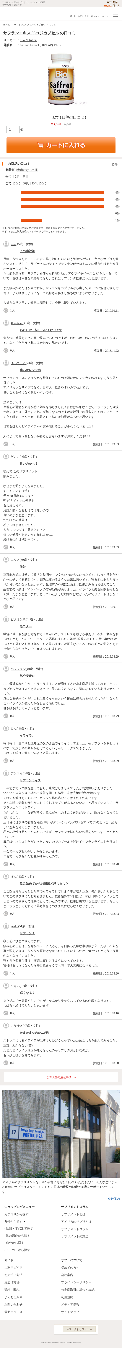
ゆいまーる (18, 363)
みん (14, 728)
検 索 (73, 16)
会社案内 (114, 1199)
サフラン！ (27, 933)
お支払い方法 (13, 1275)
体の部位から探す (18, 1235)
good (6, 310)
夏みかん (17, 323)
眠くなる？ (27, 993)
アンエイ (17, 773)
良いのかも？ (29, 463)
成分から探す (15, 1242)
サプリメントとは (73, 1214)
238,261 (108, 5)
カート (105, 16)
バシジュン (18, 669)
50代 (43, 183)
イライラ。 (27, 735)
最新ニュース (13, 1312)
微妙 (23, 566)
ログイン (95, 16)
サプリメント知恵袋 (74, 1236)
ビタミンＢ (18, 619)
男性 (26, 176)
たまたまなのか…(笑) (34, 1032)
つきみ (15, 986)
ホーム (6, 24)
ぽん (14, 876)
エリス (15, 559)
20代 (17, 183)
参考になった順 (27, 170)
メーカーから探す (18, 1250)
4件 (117, 192)
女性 (17, 176)
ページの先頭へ (115, 1341)
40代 (34, 183)
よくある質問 (13, 1297)
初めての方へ (70, 1267)
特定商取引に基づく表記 (77, 1289)
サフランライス (30, 780)
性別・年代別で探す (19, 1228)
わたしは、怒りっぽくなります (41, 330)
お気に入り (83, 16)
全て (8, 176)
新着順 (10, 170)
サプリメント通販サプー (13, 14)
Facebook (26, 1329)
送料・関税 (12, 1289)
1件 (117, 220)
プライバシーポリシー (76, 1282)
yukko (14, 926)
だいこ (15, 456)
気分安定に (27, 676)
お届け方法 (12, 1282)
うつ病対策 (27, 251)
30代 (26, 183)
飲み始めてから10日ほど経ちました (44, 883)
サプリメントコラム (74, 1229)
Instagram (36, 1329)
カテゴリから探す (16, 1214)
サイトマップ (70, 1312)
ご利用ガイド (13, 1267)
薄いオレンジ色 (30, 370)
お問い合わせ (13, 1304)
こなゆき (17, 1025)
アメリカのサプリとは (76, 1221)
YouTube (45, 1329)
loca (13, 244)
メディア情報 (70, 1304)
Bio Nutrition (28, 40)
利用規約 (67, 1297)
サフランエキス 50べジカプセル (29, 24)
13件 (115, 164)
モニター (26, 626)
